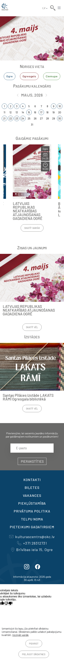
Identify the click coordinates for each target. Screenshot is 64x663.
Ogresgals (29, 76)
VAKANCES (32, 495)
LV (43, 8)
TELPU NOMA (32, 519)
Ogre (9, 76)
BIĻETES (32, 487)
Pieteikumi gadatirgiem (32, 527)
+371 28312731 (32, 543)
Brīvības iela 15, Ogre (32, 549)
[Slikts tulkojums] (8, 603)
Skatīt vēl (32, 327)
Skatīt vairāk (32, 227)
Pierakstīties (32, 461)
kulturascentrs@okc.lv (32, 536)
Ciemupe (52, 76)
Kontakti (32, 480)
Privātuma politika (32, 511)
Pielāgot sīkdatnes (33, 654)
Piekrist (34, 643)
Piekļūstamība (32, 503)
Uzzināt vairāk (20, 634)
